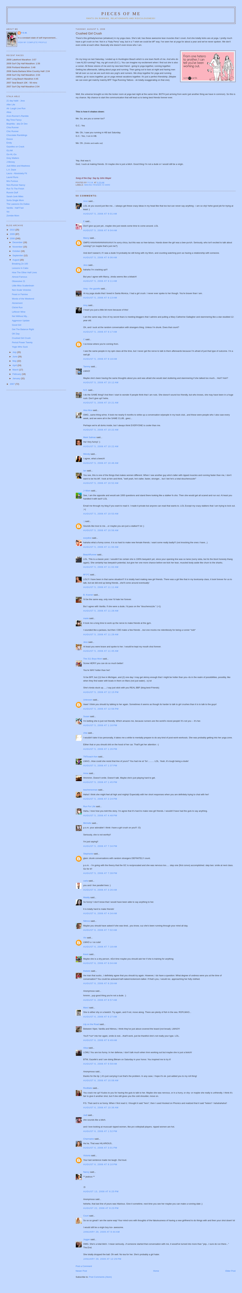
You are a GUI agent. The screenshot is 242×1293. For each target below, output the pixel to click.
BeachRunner (90, 554)
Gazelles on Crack (15, 146)
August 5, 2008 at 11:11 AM (100, 587)
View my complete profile (32, 42)
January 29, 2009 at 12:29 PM (102, 1259)
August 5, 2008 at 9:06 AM (100, 257)
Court (86, 1215)
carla (85, 880)
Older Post (230, 1271)
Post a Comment (84, 1266)
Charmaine (88, 1139)
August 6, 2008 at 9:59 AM (100, 1064)
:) (84, 521)
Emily (9, 142)
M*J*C (86, 574)
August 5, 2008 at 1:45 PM (100, 782)
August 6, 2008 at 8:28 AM (100, 983)
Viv (84, 937)
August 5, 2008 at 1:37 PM (100, 765)
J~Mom (86, 490)
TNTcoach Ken (90, 756)
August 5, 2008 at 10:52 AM (100, 483)
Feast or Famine (20, 294)
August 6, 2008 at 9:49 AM (100, 1040)
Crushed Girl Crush (21, 338)
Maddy (86, 897)
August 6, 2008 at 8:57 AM (100, 1000)
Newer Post (81, 1271)
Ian (84, 470)
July (14, 352)
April (14, 365)
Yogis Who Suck (20, 347)
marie (86, 618)
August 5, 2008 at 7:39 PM (100, 873)
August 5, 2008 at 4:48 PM (100, 815)
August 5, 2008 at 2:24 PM (100, 799)
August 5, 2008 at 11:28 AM (100, 610)
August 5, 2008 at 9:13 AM (100, 297)
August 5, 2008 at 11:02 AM (100, 567)
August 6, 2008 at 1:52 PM (100, 1131)
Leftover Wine (18, 312)
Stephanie (88, 853)
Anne (85, 773)
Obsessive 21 (18, 281)
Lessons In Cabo (20, 268)
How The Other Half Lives (24, 272)
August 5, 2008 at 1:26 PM (100, 749)
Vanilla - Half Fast (15, 208)
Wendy (86, 454)
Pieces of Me (121, 13)
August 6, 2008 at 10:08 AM (100, 1080)
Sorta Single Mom (15, 200)
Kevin (86, 954)
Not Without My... (20, 316)
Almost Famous (19, 277)
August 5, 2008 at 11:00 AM (100, 547)
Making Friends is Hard (97, 185)
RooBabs (87, 1088)
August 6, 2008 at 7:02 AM (100, 930)
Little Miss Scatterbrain (23, 285)
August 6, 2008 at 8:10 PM (100, 1164)
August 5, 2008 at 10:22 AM (100, 429)
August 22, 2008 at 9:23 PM (100, 1208)
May (14, 361)
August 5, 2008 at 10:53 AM (100, 513)
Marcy (86, 238)
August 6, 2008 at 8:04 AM (100, 963)
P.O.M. (24, 33)
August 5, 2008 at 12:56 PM (100, 709)
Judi (85, 1115)
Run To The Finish (15, 188)
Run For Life (89, 806)
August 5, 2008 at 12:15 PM (100, 692)
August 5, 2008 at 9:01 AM (100, 213)
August (16, 260)
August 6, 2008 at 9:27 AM (100, 1016)
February (17, 374)
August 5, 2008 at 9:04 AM (100, 230)
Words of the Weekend (23, 298)
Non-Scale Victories (21, 290)
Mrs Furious (12, 181)
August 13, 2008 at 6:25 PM (100, 1191)
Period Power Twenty (22, 342)
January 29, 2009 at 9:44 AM (101, 1232)
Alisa (85, 1048)
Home (156, 1271)
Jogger (86, 1239)
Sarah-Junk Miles (14, 196)
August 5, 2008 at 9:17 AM (100, 332)
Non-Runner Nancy (15, 185)
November (17, 246)
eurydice (87, 538)
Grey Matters (12, 158)
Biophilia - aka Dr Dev (17, 123)
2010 (12, 229)
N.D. (85, 390)
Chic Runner (12, 131)
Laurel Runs (12, 177)
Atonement (17, 303)
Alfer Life (10, 104)
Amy (85, 305)
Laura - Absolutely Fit (16, 173)
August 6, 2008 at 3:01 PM (100, 1147)
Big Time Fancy (14, 120)
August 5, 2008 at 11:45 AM (100, 651)
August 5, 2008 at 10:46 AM (100, 463)
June (15, 356)
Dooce (9, 139)
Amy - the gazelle (91, 288)
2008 (12, 238)
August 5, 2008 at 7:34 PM (100, 846)
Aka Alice (87, 410)
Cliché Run (17, 307)
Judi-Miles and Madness (18, 166)
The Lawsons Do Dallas (17, 204)
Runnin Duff (12, 192)
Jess (85, 265)
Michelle (87, 823)
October (16, 251)
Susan (86, 716)
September (18, 255)
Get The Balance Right (23, 329)
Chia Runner (12, 127)
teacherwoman (90, 789)
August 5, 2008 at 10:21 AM (100, 402)
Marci (86, 1007)
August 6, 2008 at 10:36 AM (100, 1107)
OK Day (16, 333)
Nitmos (86, 921)
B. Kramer (88, 595)
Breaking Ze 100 (20, 263)
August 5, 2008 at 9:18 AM (100, 359)
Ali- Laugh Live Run (15, 108)
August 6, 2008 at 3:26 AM (100, 890)
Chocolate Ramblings (16, 135)
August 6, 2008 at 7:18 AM (100, 946)
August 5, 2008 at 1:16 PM (100, 725)
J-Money (10, 162)
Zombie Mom (12, 215)
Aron (85, 201)
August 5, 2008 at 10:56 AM (100, 530)
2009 (12, 234)
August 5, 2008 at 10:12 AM (100, 382)
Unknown (87, 699)
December (17, 242)
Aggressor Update (21, 320)
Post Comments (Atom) (100, 1277)
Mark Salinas (89, 437)
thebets (86, 971)
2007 (12, 384)
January (16, 378)
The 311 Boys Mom (92, 658)
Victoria (86, 1155)
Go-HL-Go (11, 154)
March (15, 369)
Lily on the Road (91, 1024)
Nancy (86, 1172)
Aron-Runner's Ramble (17, 116)
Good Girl (16, 325)
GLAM (9, 150)
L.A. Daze (11, 169)
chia (85, 733)
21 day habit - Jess (15, 100)
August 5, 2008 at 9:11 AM (100, 281)
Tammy (86, 366)
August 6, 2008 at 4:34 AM (100, 913)
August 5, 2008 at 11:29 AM (100, 634)
